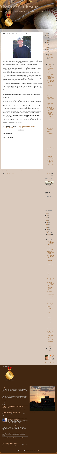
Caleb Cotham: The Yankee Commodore (50, 113)
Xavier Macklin (50, 166)
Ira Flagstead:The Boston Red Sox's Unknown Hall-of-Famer (13, 437)
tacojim (32, 450)
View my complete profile (49, 362)
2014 (47, 47)
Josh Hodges (49, 72)
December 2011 (50, 54)
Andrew (52, 355)
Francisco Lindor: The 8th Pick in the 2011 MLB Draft (50, 92)
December (49, 232)
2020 (47, 37)
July (48, 348)
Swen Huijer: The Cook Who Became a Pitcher (50, 157)
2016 (47, 44)
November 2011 (50, 57)
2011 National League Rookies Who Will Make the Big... (50, 109)
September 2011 (50, 61)
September (49, 237)
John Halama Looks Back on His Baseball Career (11, 412)
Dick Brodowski (50, 74)
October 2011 (50, 59)
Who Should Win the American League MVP (50, 88)
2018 (47, 40)
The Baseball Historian (19, 7)
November (49, 234)
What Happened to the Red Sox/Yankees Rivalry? (50, 145)
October (49, 236)
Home (22, 171)
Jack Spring (49, 71)
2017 (47, 42)
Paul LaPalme (5, 400)
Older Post (39, 171)
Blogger (39, 450)
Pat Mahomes (49, 116)
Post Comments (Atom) (11, 173)
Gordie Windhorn (50, 95)
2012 (47, 51)
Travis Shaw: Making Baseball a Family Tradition (50, 140)
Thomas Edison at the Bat (50, 154)
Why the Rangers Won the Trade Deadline (50, 161)
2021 (47, 35)
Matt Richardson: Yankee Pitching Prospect (50, 77)
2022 (47, 33)
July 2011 (49, 173)
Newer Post (5, 171)
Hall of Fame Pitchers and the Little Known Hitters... (50, 169)
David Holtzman (50, 164)
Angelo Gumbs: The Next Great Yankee (50, 104)
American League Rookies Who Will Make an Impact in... (50, 122)
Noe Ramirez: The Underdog (50, 85)
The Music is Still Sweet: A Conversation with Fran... (50, 150)
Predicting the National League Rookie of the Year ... (50, 68)
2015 (47, 45)
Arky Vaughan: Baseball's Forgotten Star (10, 431)
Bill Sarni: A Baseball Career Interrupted (10, 443)
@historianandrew (25, 127)
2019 (47, 38)
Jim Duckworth (50, 133)
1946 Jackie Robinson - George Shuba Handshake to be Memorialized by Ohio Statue (17, 419)
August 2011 (49, 64)
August (48, 239)
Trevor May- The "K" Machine (50, 129)
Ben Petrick (49, 131)
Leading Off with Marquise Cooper (50, 119)
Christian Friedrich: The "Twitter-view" (50, 136)
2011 (47, 52)
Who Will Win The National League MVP (50, 81)
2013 (47, 49)
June (48, 350)
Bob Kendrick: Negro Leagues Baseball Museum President (50, 99)
